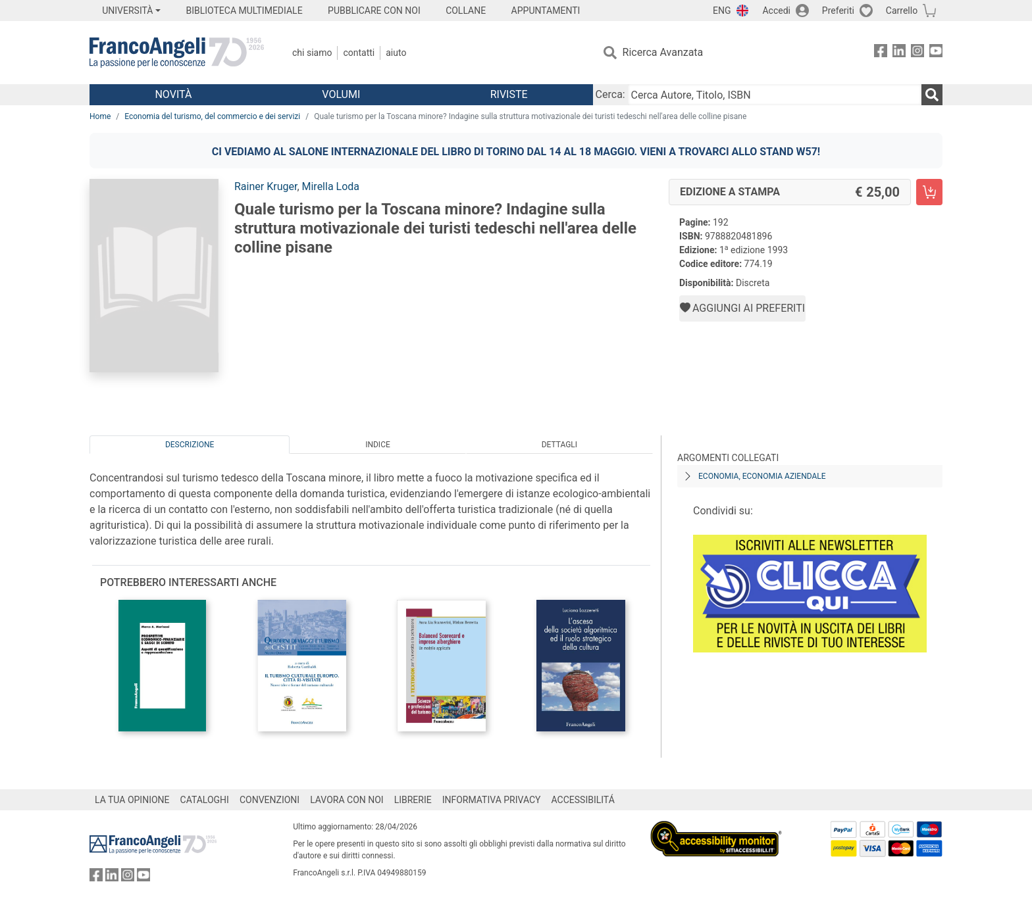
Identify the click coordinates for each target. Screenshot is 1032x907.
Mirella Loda (331, 186)
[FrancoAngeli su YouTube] (935, 53)
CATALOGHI (204, 800)
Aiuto (396, 52)
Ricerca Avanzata (663, 52)
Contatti (358, 52)
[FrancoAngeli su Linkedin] (899, 53)
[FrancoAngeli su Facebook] (880, 53)
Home (100, 116)
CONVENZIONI (269, 800)
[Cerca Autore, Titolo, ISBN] (774, 94)
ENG (722, 10)
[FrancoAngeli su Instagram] (917, 53)
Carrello (901, 10)
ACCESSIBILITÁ (583, 800)
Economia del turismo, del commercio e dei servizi (212, 116)
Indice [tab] (377, 444)
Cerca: (610, 94)
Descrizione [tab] (189, 444)
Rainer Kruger (265, 186)
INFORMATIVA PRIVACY (491, 800)
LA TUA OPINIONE (132, 800)
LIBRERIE (413, 800)
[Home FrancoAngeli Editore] (177, 52)
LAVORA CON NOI (347, 800)
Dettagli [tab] (559, 444)
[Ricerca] (931, 94)
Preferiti (838, 10)
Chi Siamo (312, 52)
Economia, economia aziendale (762, 476)
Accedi (776, 10)
